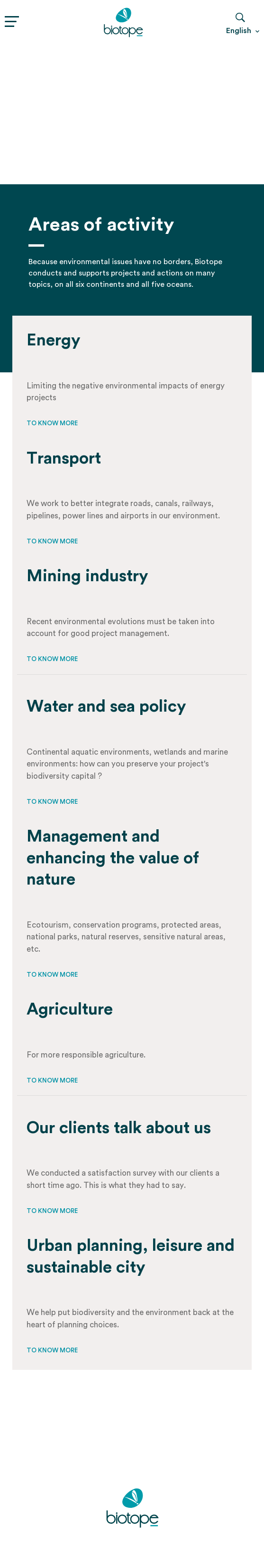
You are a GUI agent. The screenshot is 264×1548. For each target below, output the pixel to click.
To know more (52, 423)
